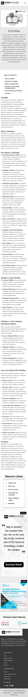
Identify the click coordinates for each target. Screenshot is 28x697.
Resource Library (8, 658)
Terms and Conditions (18, 692)
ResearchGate (7, 676)
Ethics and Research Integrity (13, 499)
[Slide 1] (13, 574)
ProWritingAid (7, 678)
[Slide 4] (16, 610)
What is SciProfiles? (10, 78)
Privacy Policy (7, 692)
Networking (11, 503)
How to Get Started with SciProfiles (13, 90)
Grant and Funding (13, 489)
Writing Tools (11, 486)
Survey (5, 662)
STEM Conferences (8, 660)
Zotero (5, 672)
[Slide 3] (14, 610)
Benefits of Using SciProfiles (12, 84)
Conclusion (7, 93)
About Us (6, 665)
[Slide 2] (15, 574)
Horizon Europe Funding (10, 674)
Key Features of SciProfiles (11, 81)
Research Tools (12, 483)
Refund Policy (14, 695)
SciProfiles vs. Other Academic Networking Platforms (12, 87)
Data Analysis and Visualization (13, 494)
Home (5, 656)
